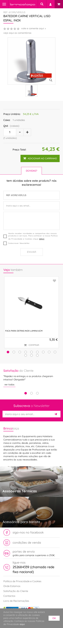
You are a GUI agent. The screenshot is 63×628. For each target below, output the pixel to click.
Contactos (9, 595)
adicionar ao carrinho (40, 158)
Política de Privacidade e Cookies (22, 581)
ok (54, 618)
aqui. (22, 624)
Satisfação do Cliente (15, 591)
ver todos (9, 384)
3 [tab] (37, 393)
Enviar (31, 251)
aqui (41, 238)
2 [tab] (31, 393)
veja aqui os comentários (17, 33)
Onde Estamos (11, 586)
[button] (8, 352)
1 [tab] (25, 393)
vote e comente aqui (32, 28)
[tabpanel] (31, 378)
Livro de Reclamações (16, 600)
